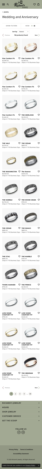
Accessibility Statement (21, 454)
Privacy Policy (13, 449)
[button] (8, 4)
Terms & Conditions (26, 449)
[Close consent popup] (38, 465)
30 (30, 394)
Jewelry (6, 12)
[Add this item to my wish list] (18, 58)
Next (36, 35)
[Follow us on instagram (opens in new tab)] (23, 432)
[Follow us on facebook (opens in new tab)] (19, 432)
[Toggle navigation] (3, 4)
